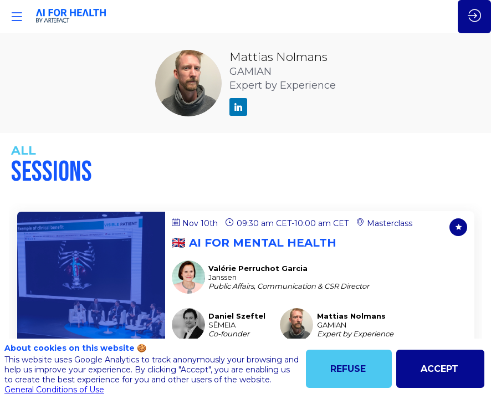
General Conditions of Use (54, 390)
